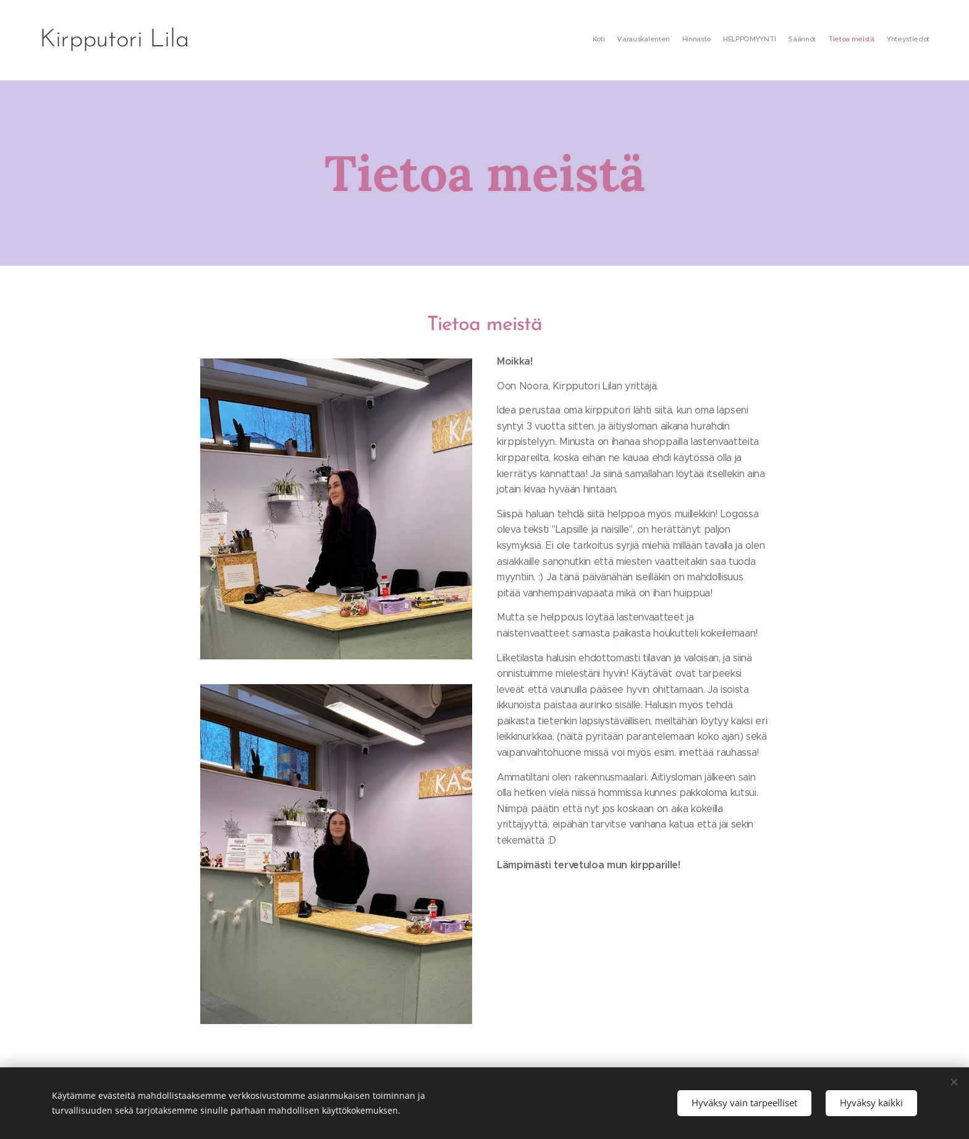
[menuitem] (856, 40)
